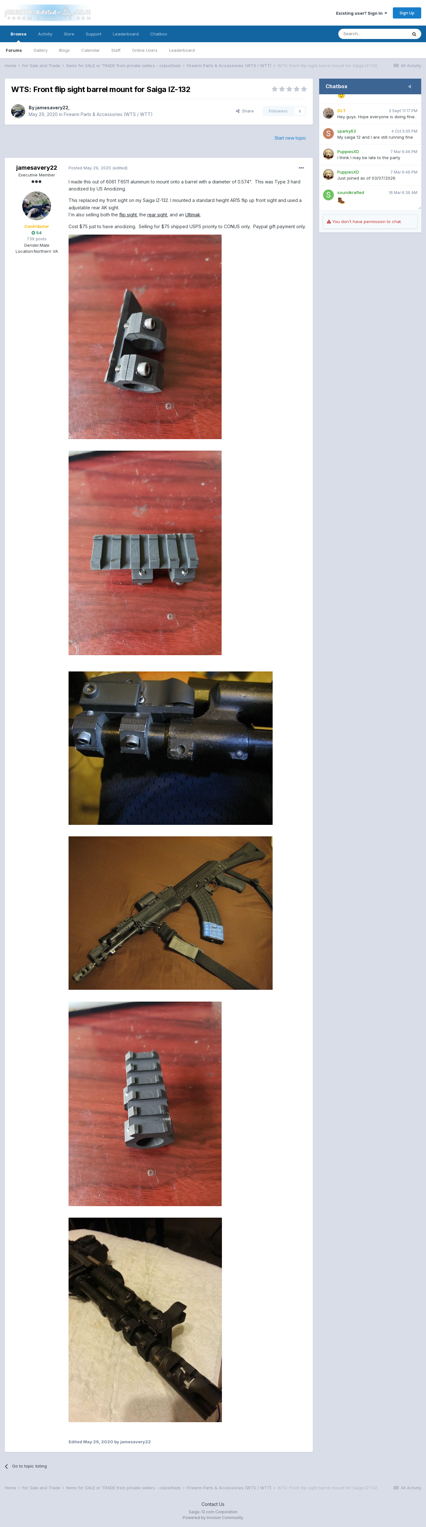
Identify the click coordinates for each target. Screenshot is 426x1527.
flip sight (128, 214)
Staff (116, 50)
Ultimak (192, 214)
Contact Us (213, 1504)
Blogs (64, 50)
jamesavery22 (51, 107)
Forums (14, 50)
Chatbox (158, 33)
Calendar (90, 50)
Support (93, 33)
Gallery (40, 50)
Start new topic (290, 138)
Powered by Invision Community (213, 1517)
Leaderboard (182, 50)
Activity (45, 33)
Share (245, 110)
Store (69, 33)
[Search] (372, 34)
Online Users (145, 50)
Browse (18, 36)
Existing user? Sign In (361, 13)
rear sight (157, 214)
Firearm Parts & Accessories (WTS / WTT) (108, 114)
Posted (90, 167)
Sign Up (407, 12)
